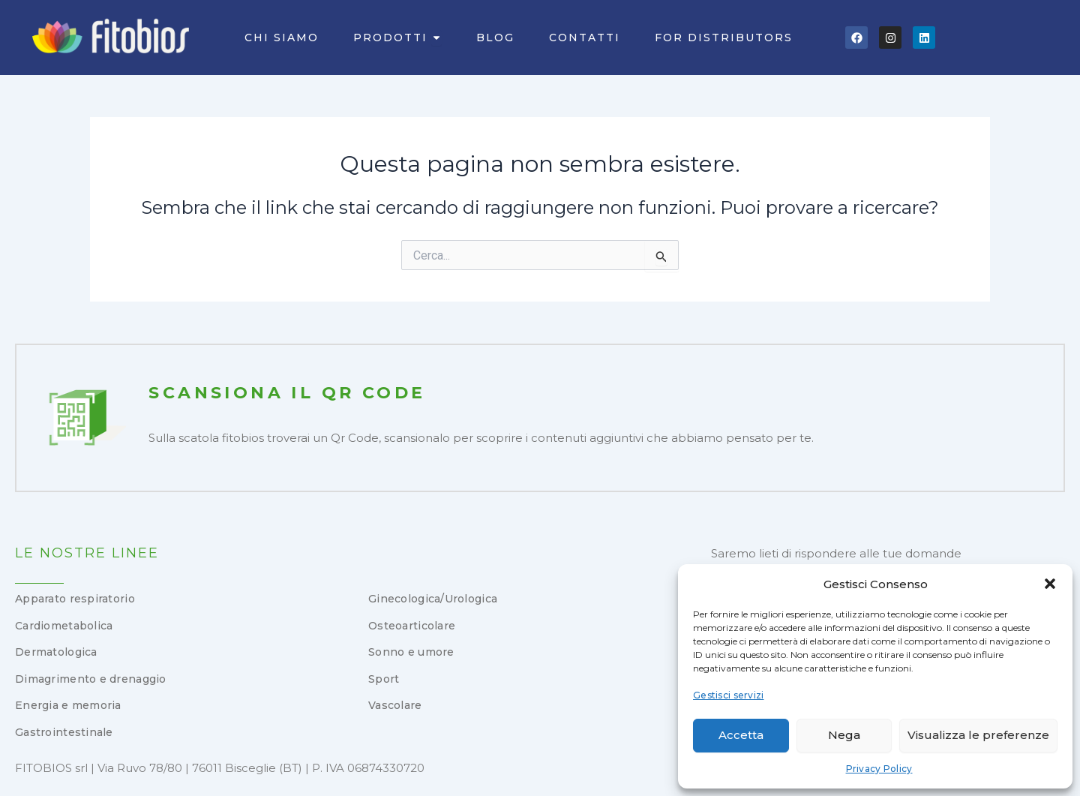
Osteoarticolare (411, 625)
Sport (383, 679)
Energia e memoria (68, 705)
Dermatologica (56, 652)
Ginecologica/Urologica (432, 598)
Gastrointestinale (64, 732)
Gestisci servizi (728, 695)
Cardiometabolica (63, 625)
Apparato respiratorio (75, 598)
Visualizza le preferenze (978, 735)
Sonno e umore (411, 652)
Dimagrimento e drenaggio (90, 679)
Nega (844, 735)
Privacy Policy (879, 768)
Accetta (741, 735)
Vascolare (395, 705)
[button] (1050, 583)
